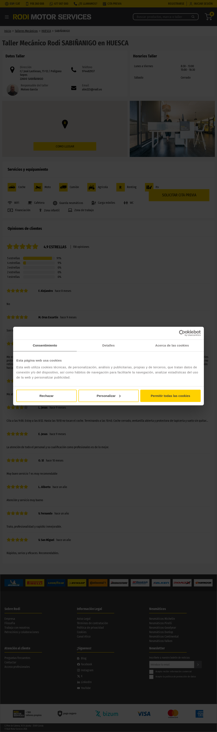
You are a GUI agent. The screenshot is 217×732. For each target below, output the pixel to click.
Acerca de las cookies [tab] (172, 345)
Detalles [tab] (108, 345)
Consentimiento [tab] (45, 345)
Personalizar (109, 395)
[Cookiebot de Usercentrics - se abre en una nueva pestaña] (182, 333)
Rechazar (46, 395)
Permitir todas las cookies (170, 395)
